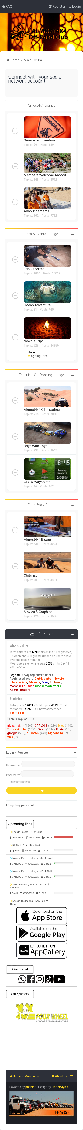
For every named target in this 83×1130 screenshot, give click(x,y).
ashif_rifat (17, 712)
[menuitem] (7, 6)
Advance (34, 682)
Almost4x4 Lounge (41, 105)
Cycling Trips (38, 356)
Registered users (21, 678)
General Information (39, 140)
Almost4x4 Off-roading (42, 409)
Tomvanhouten (17, 729)
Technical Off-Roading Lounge (41, 375)
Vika (10, 737)
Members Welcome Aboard (45, 175)
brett (61, 725)
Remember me (20, 781)
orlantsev (32, 733)
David (42, 729)
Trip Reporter (34, 269)
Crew (44, 682)
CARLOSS (41, 725)
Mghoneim (55, 733)
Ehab (59, 729)
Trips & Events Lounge (41, 234)
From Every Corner (41, 505)
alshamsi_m (15, 725)
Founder (28, 686)
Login (10, 752)
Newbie (59, 678)
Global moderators (48, 686)
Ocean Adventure (37, 305)
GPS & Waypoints (37, 482)
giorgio (12, 733)
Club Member (44, 678)
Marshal (15, 686)
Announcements (36, 211)
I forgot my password (20, 805)
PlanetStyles (60, 1087)
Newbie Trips (33, 341)
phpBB (29, 1087)
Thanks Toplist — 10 (20, 719)
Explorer (55, 682)
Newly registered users (37, 675)
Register (23, 752)
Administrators (20, 689)
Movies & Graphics (38, 612)
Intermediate (18, 682)
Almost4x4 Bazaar (38, 539)
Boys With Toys (35, 446)
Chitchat (30, 575)
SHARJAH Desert (41, 1048)
